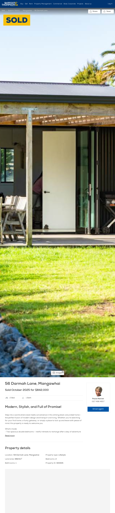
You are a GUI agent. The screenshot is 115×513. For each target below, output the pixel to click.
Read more (10, 436)
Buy (21, 4)
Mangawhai (27, 10)
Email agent (98, 409)
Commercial (57, 4)
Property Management (43, 4)
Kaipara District (14, 10)
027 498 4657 (98, 402)
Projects (80, 4)
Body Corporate (70, 4)
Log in (110, 4)
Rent (31, 4)
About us (88, 4)
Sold (3, 10)
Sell (26, 4)
